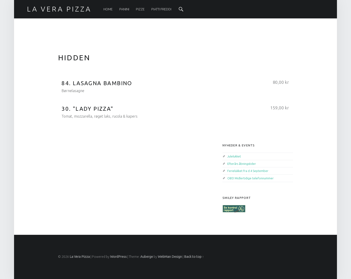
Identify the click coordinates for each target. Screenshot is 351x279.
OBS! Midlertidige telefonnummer (250, 178)
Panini (124, 9)
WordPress (118, 257)
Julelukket (234, 156)
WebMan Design (170, 257)
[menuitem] (108, 9)
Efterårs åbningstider (241, 163)
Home (108, 9)
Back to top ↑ (194, 257)
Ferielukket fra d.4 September (247, 170)
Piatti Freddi (161, 9)
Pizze (140, 9)
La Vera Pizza (80, 257)
